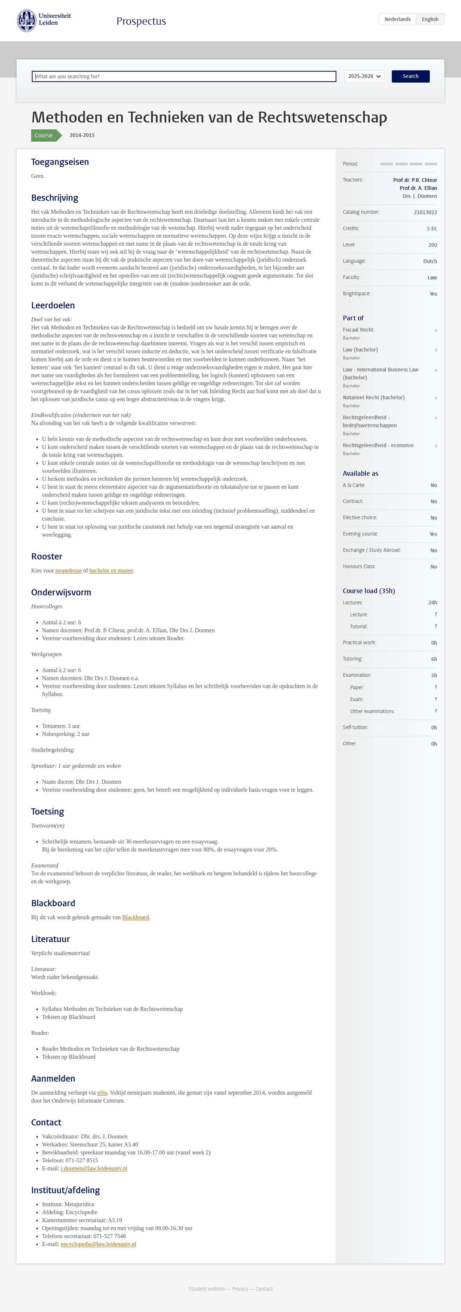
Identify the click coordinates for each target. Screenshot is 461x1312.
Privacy (240, 1289)
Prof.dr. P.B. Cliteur (415, 180)
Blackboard (135, 917)
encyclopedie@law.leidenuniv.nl (98, 1244)
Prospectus (141, 21)
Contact (264, 1289)
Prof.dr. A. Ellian (418, 188)
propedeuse (68, 570)
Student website (206, 1289)
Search (411, 76)
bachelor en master (111, 570)
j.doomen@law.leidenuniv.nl (94, 1168)
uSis (102, 1093)
